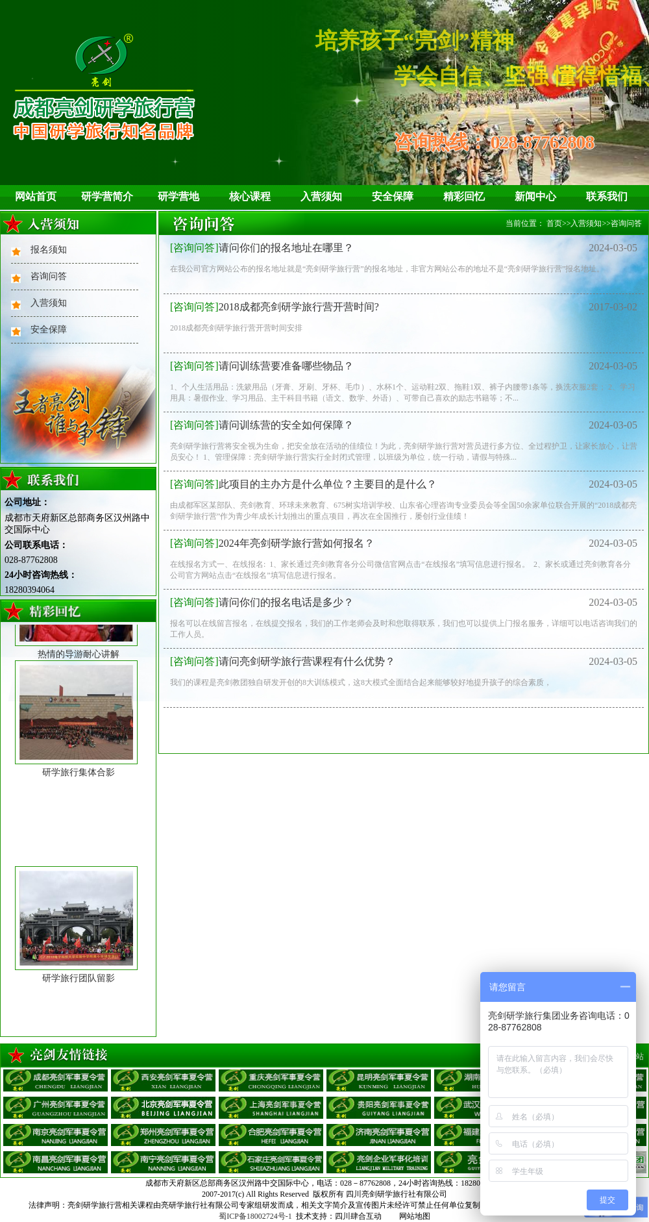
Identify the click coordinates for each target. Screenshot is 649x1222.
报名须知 (49, 250)
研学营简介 (107, 196)
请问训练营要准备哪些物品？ (262, 365)
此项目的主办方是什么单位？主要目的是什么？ (303, 484)
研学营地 (178, 196)
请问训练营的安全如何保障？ (262, 424)
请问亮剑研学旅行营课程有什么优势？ (282, 661)
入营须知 (321, 196)
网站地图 (414, 1216)
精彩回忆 (464, 196)
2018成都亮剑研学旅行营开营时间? (274, 306)
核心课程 (250, 196)
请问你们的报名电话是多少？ (262, 602)
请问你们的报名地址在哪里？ (262, 247)
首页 (554, 223)
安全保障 (392, 196)
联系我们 (607, 196)
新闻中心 (535, 196)
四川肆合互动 (358, 1216)
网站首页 (35, 196)
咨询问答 (49, 276)
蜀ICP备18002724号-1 (255, 1216)
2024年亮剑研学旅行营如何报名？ (272, 543)
